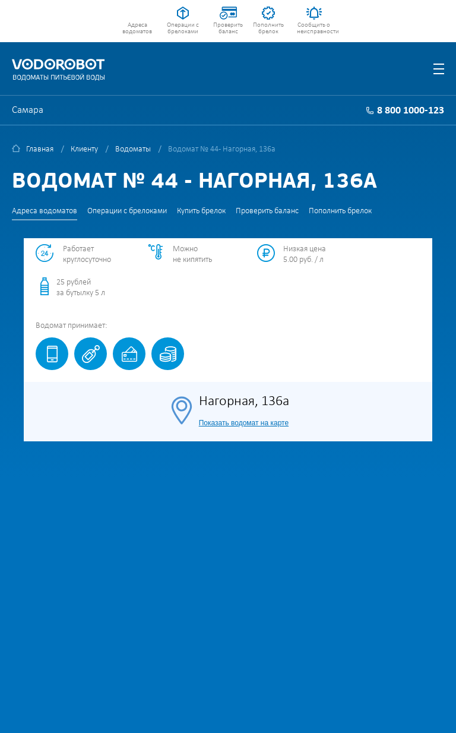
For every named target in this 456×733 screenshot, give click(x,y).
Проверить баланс (228, 28)
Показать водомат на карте (244, 423)
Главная (39, 149)
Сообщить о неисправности (314, 28)
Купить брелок (201, 211)
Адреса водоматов (137, 28)
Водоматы (133, 149)
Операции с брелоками (183, 28)
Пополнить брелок (268, 28)
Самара (27, 110)
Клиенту (84, 149)
